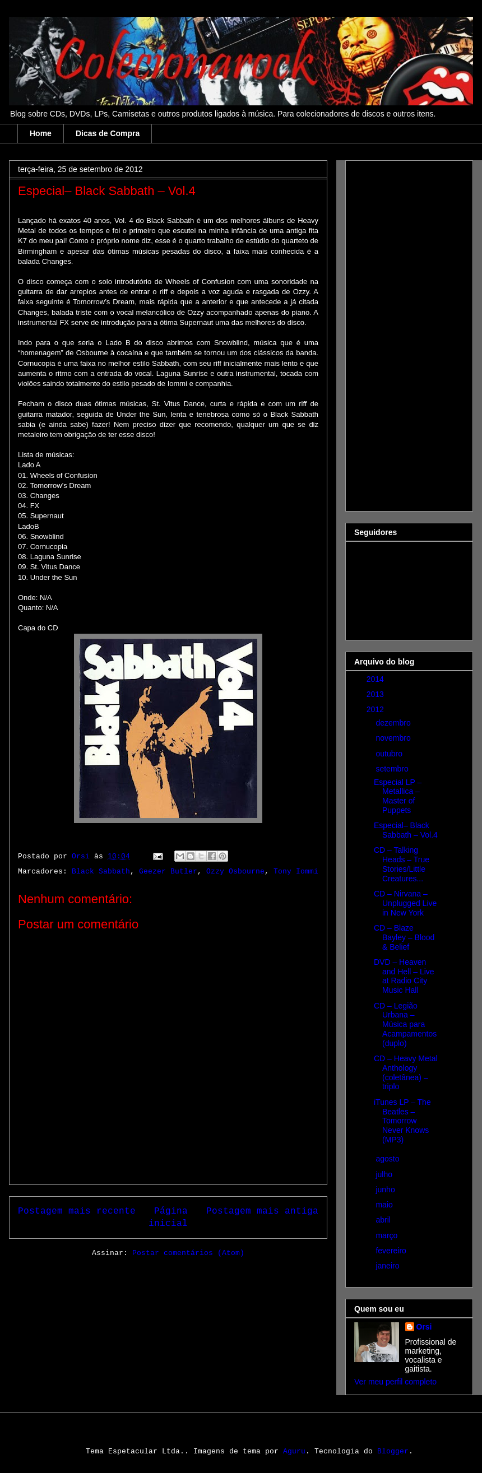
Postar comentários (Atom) (188, 1252)
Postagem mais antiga (262, 1211)
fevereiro (392, 1250)
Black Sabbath (101, 871)
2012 (376, 709)
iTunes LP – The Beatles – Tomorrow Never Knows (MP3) (402, 1121)
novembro (394, 737)
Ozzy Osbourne (235, 871)
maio (385, 1204)
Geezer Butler (168, 871)
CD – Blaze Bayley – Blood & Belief (404, 937)
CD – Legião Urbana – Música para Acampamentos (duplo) (405, 1024)
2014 (376, 679)
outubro (390, 753)
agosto (388, 1158)
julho (385, 1174)
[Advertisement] (399, 333)
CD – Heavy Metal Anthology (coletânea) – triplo (406, 1072)
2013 (376, 694)
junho (386, 1189)
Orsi (424, 1326)
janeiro (388, 1265)
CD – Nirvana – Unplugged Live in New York (405, 903)
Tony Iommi (296, 871)
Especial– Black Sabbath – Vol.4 (406, 830)
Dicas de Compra (108, 133)
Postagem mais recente (77, 1211)
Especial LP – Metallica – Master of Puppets (397, 796)
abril (384, 1219)
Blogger (393, 1451)
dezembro (394, 722)
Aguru (294, 1451)
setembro (393, 768)
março (388, 1235)
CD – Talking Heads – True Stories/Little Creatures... (401, 863)
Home (41, 133)
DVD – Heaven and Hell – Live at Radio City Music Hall (404, 976)
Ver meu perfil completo (395, 1381)
